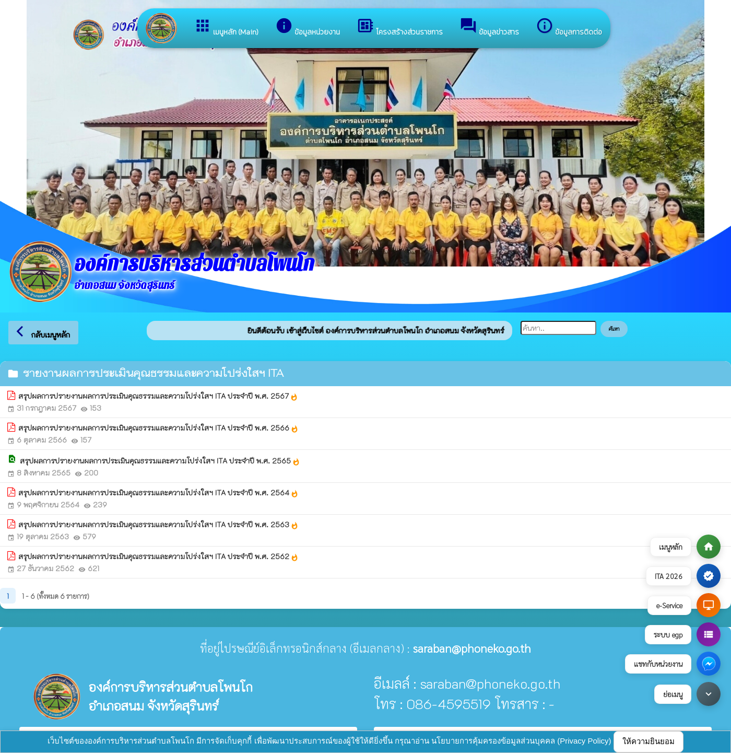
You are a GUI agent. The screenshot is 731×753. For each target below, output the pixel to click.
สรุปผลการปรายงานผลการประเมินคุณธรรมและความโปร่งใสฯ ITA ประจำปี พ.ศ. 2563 (158, 524)
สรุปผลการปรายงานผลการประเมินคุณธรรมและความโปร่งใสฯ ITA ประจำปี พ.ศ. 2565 (160, 461)
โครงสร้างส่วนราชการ (400, 27)
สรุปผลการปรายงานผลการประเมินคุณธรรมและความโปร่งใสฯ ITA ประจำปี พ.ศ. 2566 (158, 428)
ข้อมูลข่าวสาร (489, 27)
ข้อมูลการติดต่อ (569, 27)
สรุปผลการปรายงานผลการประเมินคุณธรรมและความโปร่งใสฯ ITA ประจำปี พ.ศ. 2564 (158, 493)
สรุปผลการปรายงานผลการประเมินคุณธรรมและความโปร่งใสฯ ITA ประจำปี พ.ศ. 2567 (158, 396)
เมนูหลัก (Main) (226, 27)
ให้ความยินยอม (648, 741)
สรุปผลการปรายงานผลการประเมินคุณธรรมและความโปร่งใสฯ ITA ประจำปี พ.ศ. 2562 (158, 556)
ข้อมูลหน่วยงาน (307, 27)
